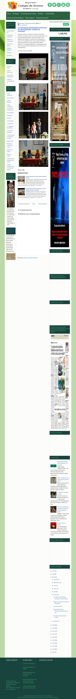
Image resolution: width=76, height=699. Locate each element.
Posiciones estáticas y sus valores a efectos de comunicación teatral (29, 681)
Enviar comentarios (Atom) (31, 257)
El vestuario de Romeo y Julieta (29, 668)
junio (55, 585)
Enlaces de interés (42, 18)
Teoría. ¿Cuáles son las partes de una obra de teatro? (63, 479)
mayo (55, 588)
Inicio (9, 14)
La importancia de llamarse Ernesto (11, 136)
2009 (53, 652)
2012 (53, 643)
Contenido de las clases (28, 14)
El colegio (16, 14)
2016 (53, 631)
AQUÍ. (30, 50)
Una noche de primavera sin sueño (10, 160)
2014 (53, 637)
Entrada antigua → (43, 203)
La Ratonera (10, 123)
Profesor (41, 14)
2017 (53, 628)
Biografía (9, 55)
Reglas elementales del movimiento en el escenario (62, 463)
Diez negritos (10, 112)
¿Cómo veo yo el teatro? (29, 663)
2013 (53, 640)
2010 (53, 649)
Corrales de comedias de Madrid (11, 231)
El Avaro (9, 118)
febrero (55, 621)
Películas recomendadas (10, 81)
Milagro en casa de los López (10, 145)
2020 (53, 574)
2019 (53, 577)
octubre (56, 579)
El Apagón (9, 115)
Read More (39, 185)
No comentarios (23, 25)
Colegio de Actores (37, 695)
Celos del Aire (10, 98)
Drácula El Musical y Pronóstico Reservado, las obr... (60, 611)
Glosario (9, 52)
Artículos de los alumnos (15, 18)
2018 (53, 625)
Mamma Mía (10, 141)
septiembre (57, 582)
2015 (53, 634)
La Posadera (10, 121)
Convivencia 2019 (57, 606)
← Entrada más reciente (23, 203)
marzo (55, 594)
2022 (53, 571)
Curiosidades (49, 14)
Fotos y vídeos (29, 18)
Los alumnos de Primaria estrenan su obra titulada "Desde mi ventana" (32, 29)
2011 (53, 646)
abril (55, 591)
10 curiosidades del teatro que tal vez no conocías (29, 687)
